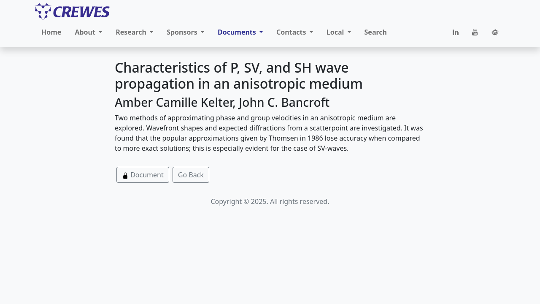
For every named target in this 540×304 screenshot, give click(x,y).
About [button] (86, 32)
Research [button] (132, 32)
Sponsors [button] (183, 32)
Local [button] (336, 32)
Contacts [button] (292, 32)
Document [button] (143, 174)
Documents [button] (238, 32)
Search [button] (375, 32)
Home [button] (51, 32)
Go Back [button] (191, 174)
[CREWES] (72, 11)
